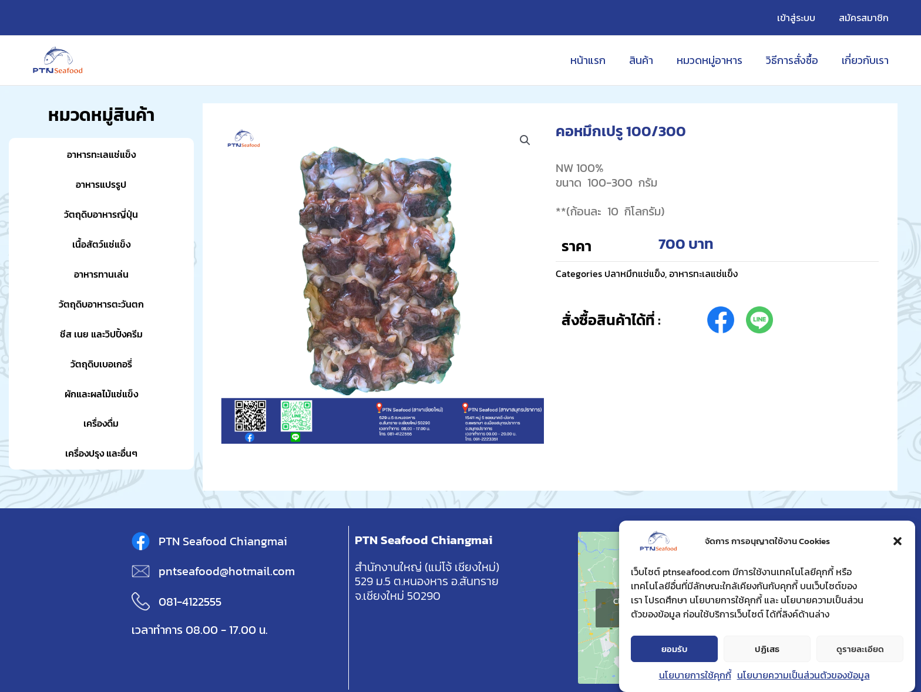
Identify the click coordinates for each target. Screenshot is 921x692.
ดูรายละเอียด (860, 649)
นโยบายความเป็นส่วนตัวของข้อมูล (803, 675)
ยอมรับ (674, 649)
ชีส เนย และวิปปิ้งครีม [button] (101, 334)
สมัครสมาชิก (866, 18)
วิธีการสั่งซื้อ (795, 60)
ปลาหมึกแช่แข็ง (637, 273)
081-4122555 (190, 601)
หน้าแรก (598, 60)
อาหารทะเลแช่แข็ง (713, 273)
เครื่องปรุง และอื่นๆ (101, 453)
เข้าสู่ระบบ (803, 18)
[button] (897, 541)
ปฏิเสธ (767, 649)
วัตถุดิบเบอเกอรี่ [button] (101, 364)
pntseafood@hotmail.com (227, 571)
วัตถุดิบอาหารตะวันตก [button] (101, 304)
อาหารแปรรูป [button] (101, 184)
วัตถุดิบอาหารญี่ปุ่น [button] (101, 214)
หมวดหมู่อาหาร (715, 60)
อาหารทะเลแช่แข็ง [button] (101, 154)
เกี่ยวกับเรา (866, 60)
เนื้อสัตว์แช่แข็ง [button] (101, 244)
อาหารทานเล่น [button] (101, 274)
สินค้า (649, 60)
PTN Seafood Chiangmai (223, 541)
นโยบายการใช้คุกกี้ (695, 675)
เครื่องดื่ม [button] (101, 423)
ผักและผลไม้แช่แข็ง (101, 393)
